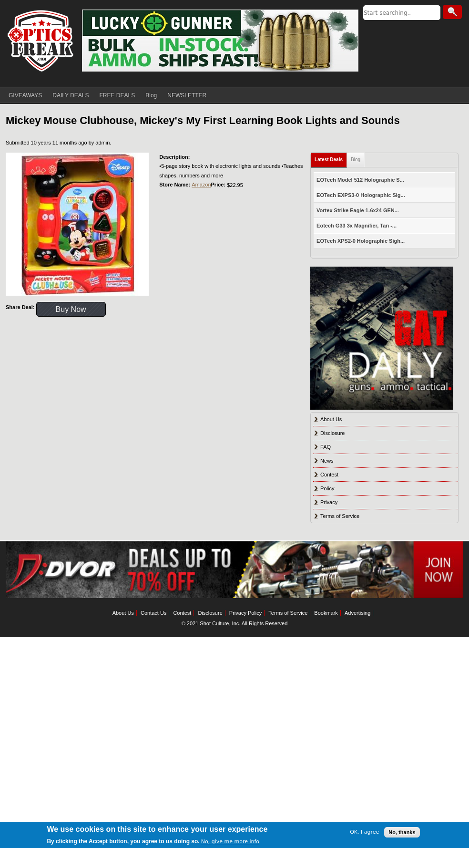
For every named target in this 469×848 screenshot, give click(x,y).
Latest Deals (329, 159)
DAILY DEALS (70, 95)
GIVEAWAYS (25, 95)
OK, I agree (364, 832)
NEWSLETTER (186, 95)
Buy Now (71, 309)
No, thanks (401, 832)
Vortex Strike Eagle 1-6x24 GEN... (357, 210)
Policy (327, 488)
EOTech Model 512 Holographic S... (360, 180)
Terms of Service (339, 516)
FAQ (325, 447)
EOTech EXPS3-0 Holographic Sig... (360, 195)
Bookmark (326, 613)
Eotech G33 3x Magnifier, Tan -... (356, 225)
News (327, 461)
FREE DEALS (117, 95)
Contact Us (153, 613)
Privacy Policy (245, 613)
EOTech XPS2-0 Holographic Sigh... (360, 241)
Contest (329, 474)
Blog (151, 95)
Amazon (201, 184)
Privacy (328, 502)
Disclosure (332, 433)
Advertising (357, 613)
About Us (331, 419)
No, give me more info (230, 841)
